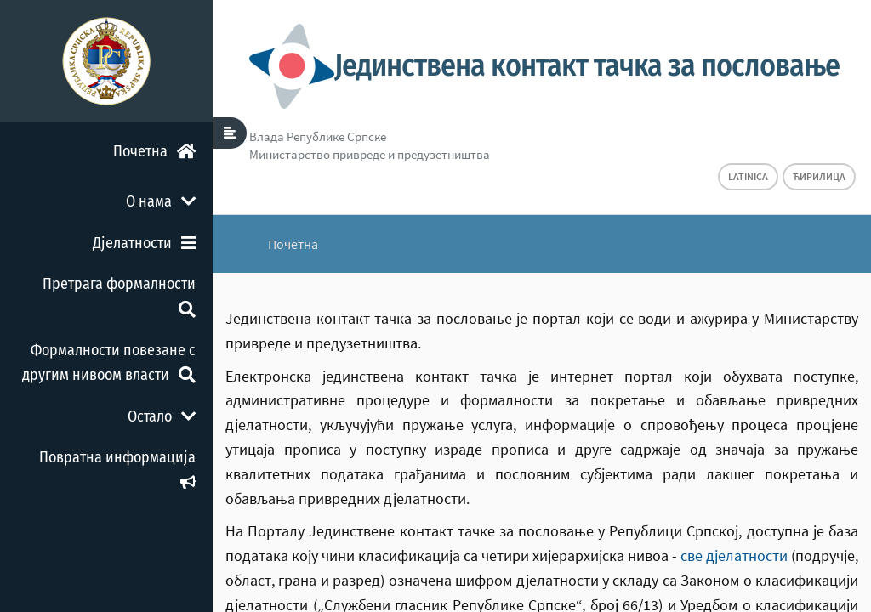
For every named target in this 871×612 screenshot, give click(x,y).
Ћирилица (819, 176)
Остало (162, 416)
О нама (161, 201)
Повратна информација (117, 469)
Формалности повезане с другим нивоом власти (109, 362)
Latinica (748, 176)
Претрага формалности (119, 295)
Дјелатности (144, 243)
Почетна (154, 151)
